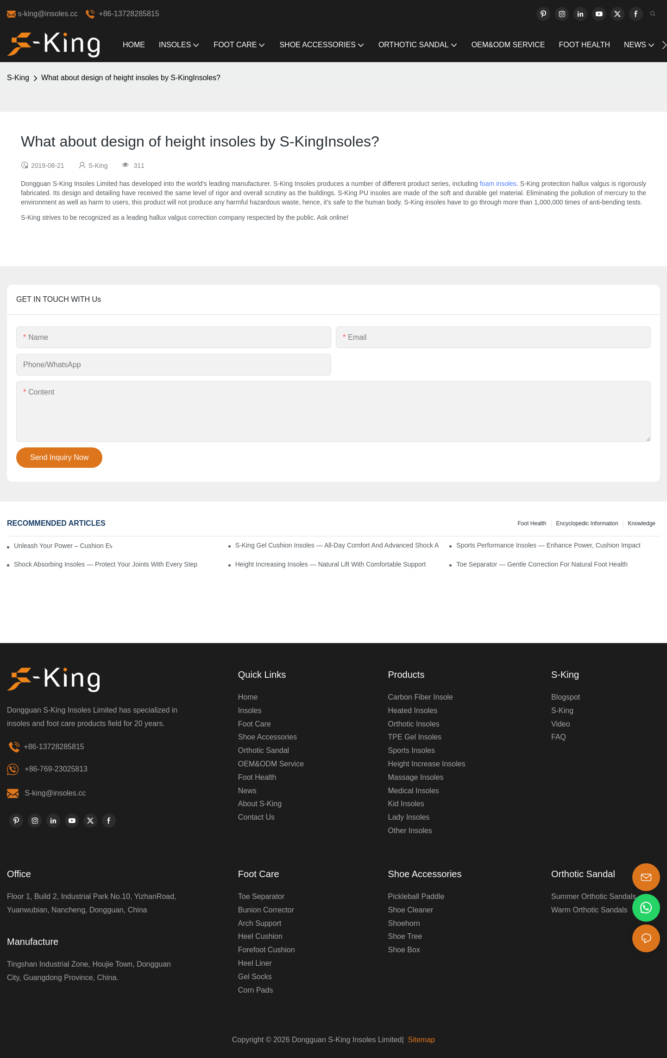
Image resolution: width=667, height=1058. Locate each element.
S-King (18, 78)
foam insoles (498, 183)
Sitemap (420, 1040)
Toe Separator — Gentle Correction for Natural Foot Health (542, 564)
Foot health (531, 523)
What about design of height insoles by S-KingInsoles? (130, 78)
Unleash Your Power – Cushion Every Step (63, 545)
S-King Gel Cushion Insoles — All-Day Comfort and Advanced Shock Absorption (337, 545)
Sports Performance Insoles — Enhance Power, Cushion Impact (548, 545)
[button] (664, 45)
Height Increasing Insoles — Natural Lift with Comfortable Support (330, 564)
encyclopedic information (587, 523)
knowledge (641, 523)
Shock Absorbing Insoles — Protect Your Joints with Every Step (105, 564)
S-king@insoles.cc (55, 793)
